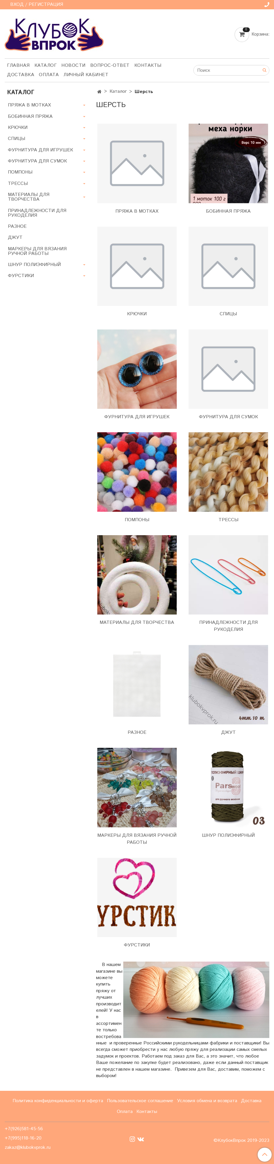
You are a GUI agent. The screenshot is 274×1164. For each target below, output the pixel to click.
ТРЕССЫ (228, 520)
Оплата (49, 74)
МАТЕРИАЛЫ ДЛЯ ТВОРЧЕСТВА (137, 622)
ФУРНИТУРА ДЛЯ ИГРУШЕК (136, 417)
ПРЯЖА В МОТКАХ (136, 211)
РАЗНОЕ (137, 732)
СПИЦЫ (228, 314)
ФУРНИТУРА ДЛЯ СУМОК (228, 417)
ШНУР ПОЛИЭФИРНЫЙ (228, 835)
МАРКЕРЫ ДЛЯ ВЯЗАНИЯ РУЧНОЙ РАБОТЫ (136, 839)
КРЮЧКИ (137, 314)
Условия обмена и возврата (207, 1101)
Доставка (20, 74)
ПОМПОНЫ (137, 520)
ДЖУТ (228, 732)
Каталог (45, 65)
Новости (73, 65)
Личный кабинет (85, 74)
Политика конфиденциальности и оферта (58, 1101)
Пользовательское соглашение (140, 1101)
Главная (18, 65)
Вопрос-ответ (110, 65)
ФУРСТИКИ (137, 945)
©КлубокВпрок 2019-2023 (241, 1140)
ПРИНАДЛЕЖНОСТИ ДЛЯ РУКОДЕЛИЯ (228, 626)
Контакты (148, 65)
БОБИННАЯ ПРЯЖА (228, 211)
